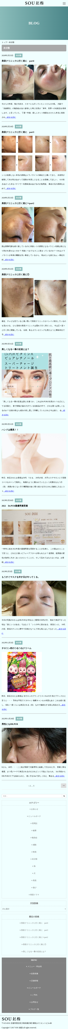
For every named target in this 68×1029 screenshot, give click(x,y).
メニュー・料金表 (34, 966)
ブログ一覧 (34, 1009)
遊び (34, 887)
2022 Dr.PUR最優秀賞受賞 (15, 506)
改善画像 (34, 974)
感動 (34, 845)
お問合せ (34, 1002)
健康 (34, 830)
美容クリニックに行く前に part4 (18, 61)
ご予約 (34, 995)
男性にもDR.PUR (10, 724)
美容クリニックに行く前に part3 (18, 132)
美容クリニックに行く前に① (15, 274)
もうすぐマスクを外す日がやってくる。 (21, 577)
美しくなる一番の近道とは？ (15, 349)
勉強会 (34, 838)
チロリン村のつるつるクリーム (16, 648)
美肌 (34, 880)
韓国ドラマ (34, 895)
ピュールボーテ (34, 816)
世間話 (34, 823)
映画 (34, 852)
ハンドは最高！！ (10, 430)
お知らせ (34, 809)
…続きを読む (10, 117)
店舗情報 (34, 981)
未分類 (18, 55)
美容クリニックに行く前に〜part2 (18, 203)
